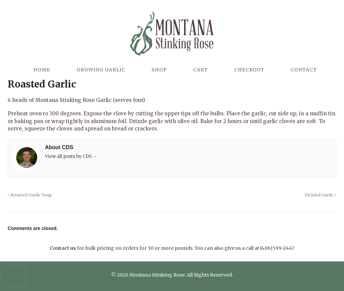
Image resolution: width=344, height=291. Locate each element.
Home (41, 70)
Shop (159, 70)
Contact (304, 70)
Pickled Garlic (320, 194)
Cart (200, 70)
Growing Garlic (101, 70)
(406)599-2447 (277, 248)
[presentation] (13, 276)
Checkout (249, 70)
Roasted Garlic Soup (30, 194)
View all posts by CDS (71, 156)
